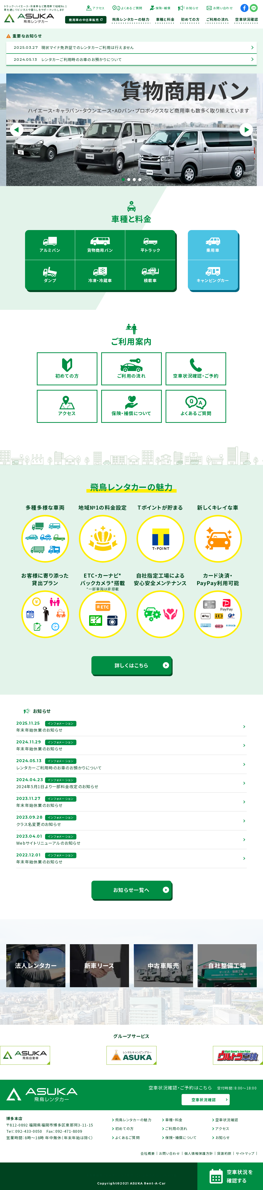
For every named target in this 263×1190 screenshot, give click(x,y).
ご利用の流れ (176, 1128)
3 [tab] (134, 179)
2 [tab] (128, 179)
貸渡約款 (224, 1153)
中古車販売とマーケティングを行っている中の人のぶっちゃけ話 (131, 1175)
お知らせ (192, 8)
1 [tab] (123, 179)
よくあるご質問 (132, 8)
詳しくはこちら (131, 665)
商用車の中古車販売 (84, 20)
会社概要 (148, 1153)
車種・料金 (174, 1119)
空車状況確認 (204, 1099)
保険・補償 (163, 8)
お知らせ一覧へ (131, 889)
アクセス (98, 8)
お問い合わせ (223, 8)
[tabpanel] (131, 130)
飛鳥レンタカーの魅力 (133, 1119)
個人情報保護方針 (198, 1153)
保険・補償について (181, 1137)
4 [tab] (139, 179)
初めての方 (124, 1128)
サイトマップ (245, 1153)
